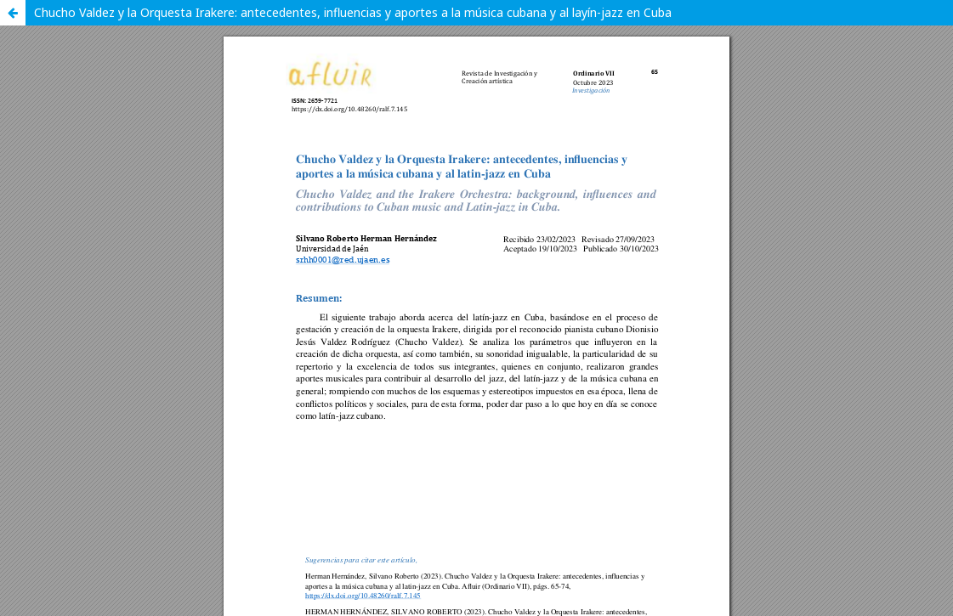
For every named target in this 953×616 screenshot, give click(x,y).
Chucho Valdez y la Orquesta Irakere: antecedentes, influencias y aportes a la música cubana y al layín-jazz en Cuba (353, 12)
